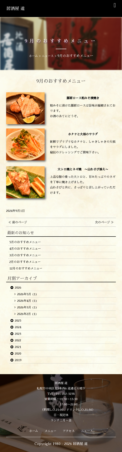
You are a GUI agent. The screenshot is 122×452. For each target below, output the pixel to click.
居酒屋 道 (15, 8)
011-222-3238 (65, 393)
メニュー (50, 430)
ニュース (87, 430)
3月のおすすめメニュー (25, 255)
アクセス (69, 430)
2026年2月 (24, 313)
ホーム (33, 430)
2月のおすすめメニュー (25, 261)
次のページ (102, 222)
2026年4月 (24, 300)
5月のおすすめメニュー (25, 242)
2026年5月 (24, 294)
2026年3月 (24, 307)
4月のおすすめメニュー (25, 248)
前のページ (19, 222)
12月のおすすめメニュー (25, 268)
